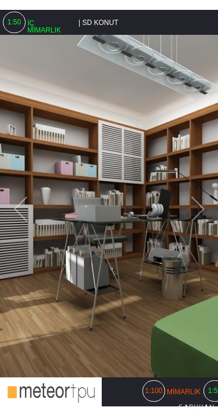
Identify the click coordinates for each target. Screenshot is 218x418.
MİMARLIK (184, 391)
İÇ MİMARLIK (44, 27)
